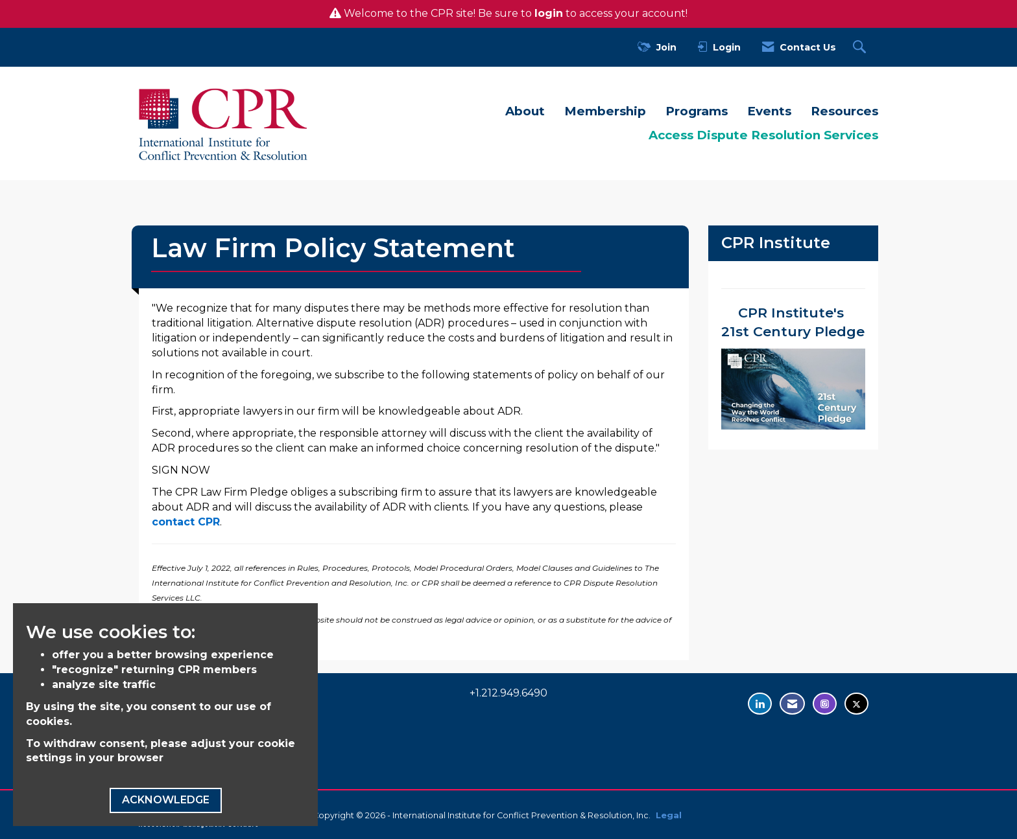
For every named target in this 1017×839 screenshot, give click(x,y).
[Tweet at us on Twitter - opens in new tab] (856, 704)
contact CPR (186, 522)
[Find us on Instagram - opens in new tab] (825, 704)
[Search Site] (861, 48)
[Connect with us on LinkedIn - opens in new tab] (760, 704)
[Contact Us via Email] (792, 704)
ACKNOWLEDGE (165, 800)
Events (769, 111)
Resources (844, 111)
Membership (605, 111)
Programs (696, 111)
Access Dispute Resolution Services (763, 135)
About (525, 111)
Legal (669, 815)
